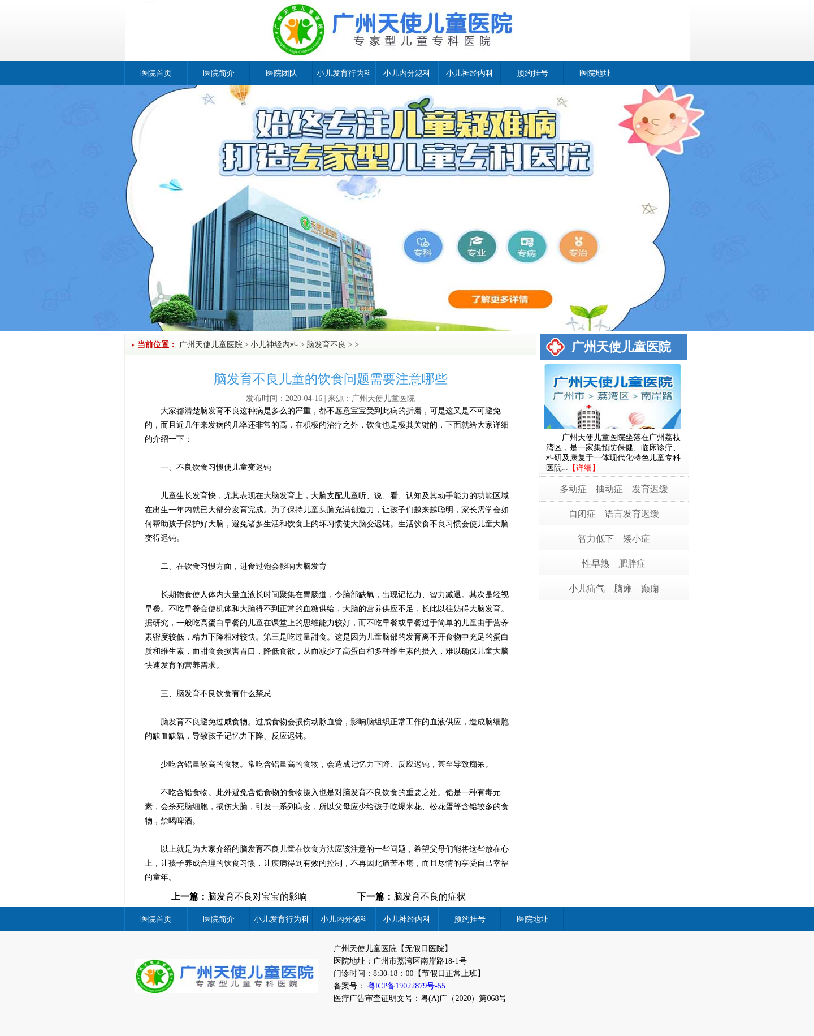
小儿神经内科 (469, 73)
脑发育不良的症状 (429, 896)
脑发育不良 (326, 344)
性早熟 (595, 563)
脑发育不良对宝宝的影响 (257, 896)
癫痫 (650, 588)
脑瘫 (623, 588)
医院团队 (281, 73)
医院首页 (156, 73)
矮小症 (636, 538)
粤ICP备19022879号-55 (405, 986)
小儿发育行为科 (344, 73)
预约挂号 (532, 73)
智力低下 (596, 538)
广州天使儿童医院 (211, 344)
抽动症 (609, 489)
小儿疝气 (587, 588)
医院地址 (595, 73)
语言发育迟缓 (632, 514)
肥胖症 (632, 563)
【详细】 (584, 468)
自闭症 (582, 514)
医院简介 (219, 73)
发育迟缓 (650, 489)
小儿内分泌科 (407, 73)
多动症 (573, 489)
